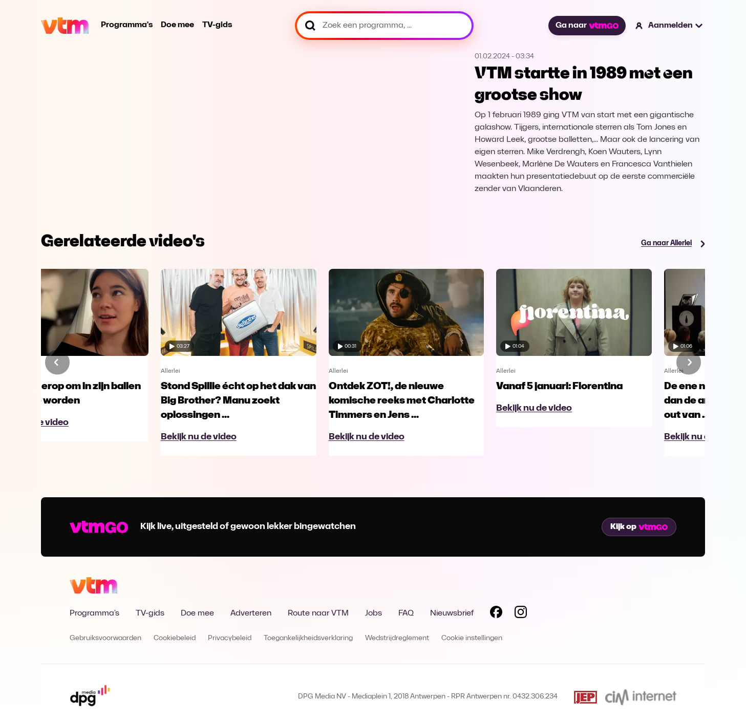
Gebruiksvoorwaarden (105, 638)
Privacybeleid (229, 638)
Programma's (127, 25)
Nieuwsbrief (452, 613)
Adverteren (250, 613)
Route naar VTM (318, 613)
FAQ (406, 613)
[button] (669, 25)
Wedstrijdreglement (397, 638)
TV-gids (217, 25)
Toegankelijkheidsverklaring (308, 638)
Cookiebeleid (175, 638)
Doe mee (177, 25)
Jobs (373, 613)
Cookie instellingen (471, 638)
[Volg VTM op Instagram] (521, 614)
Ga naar (587, 26)
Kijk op (639, 527)
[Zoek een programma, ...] (384, 25)
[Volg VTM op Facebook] (496, 614)
